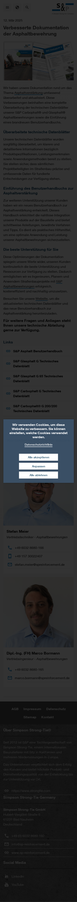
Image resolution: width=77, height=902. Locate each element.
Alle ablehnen (38, 475)
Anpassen (38, 466)
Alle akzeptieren (38, 457)
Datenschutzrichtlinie (39, 444)
